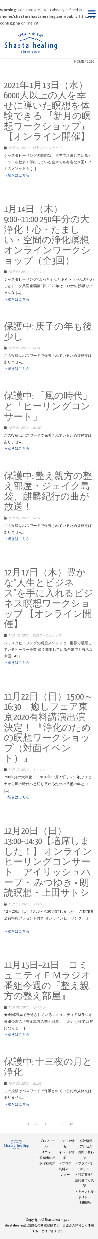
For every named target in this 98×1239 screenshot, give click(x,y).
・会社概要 (84, 1141)
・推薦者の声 (46, 1158)
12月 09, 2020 (18, 271)
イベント (39, 271)
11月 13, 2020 (18, 904)
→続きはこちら (17, 174)
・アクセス (84, 1146)
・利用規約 (84, 1202)
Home (79, 61)
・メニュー (46, 1152)
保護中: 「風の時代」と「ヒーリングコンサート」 (48, 406)
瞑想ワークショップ (47, 148)
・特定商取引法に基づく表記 (84, 1180)
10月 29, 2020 (18, 1083)
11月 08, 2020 (18, 1007)
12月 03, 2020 (18, 427)
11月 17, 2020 (18, 769)
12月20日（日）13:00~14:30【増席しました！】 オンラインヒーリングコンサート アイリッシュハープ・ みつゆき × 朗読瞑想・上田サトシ (48, 862)
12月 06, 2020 (18, 348)
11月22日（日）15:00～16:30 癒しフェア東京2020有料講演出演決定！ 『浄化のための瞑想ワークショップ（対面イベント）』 (48, 728)
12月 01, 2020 (18, 518)
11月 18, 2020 (18, 635)
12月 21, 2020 (18, 148)
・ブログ (65, 1163)
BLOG (37, 348)
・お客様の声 (46, 1163)
